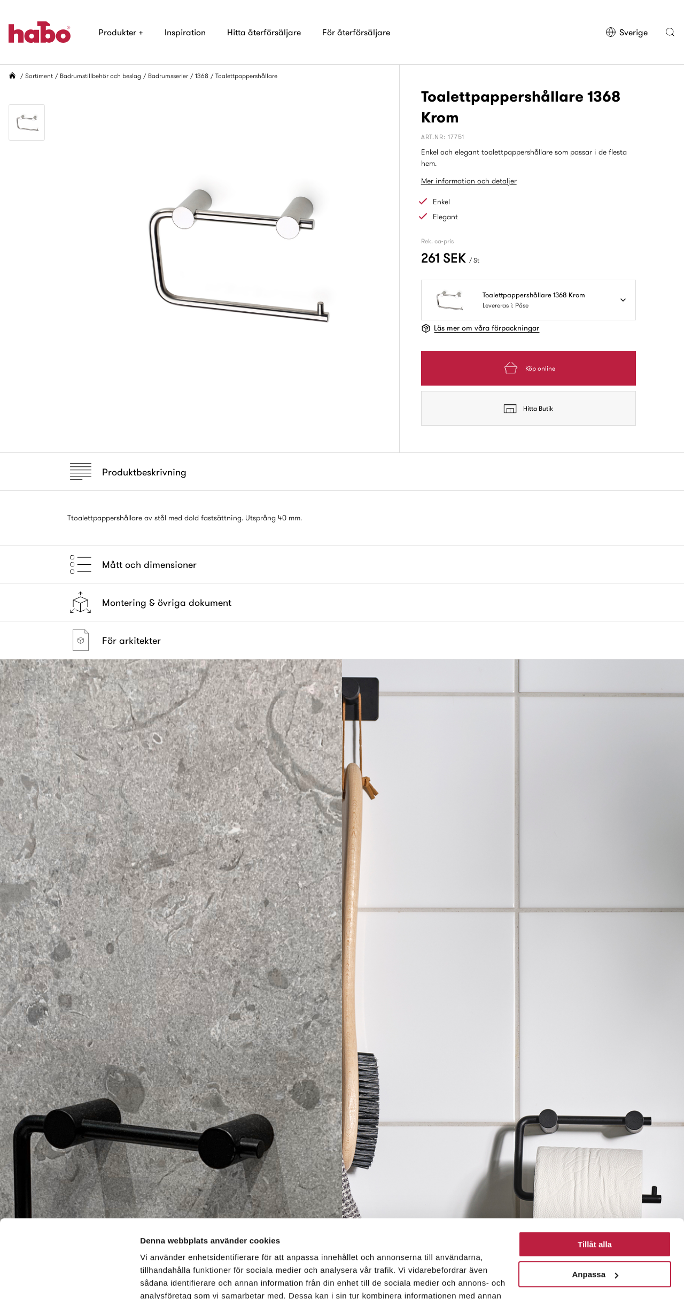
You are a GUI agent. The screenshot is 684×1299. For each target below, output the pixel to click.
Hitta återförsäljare (264, 32)
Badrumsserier (168, 76)
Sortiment (39, 76)
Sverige (626, 32)
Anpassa (595, 1201)
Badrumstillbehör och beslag (100, 76)
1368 (201, 76)
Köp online (528, 368)
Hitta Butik (528, 408)
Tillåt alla (595, 1171)
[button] (670, 32)
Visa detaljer (164, 1277)
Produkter (120, 32)
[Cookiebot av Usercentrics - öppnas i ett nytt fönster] (69, 1278)
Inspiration (185, 32)
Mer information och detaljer (469, 181)
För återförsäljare (356, 32)
